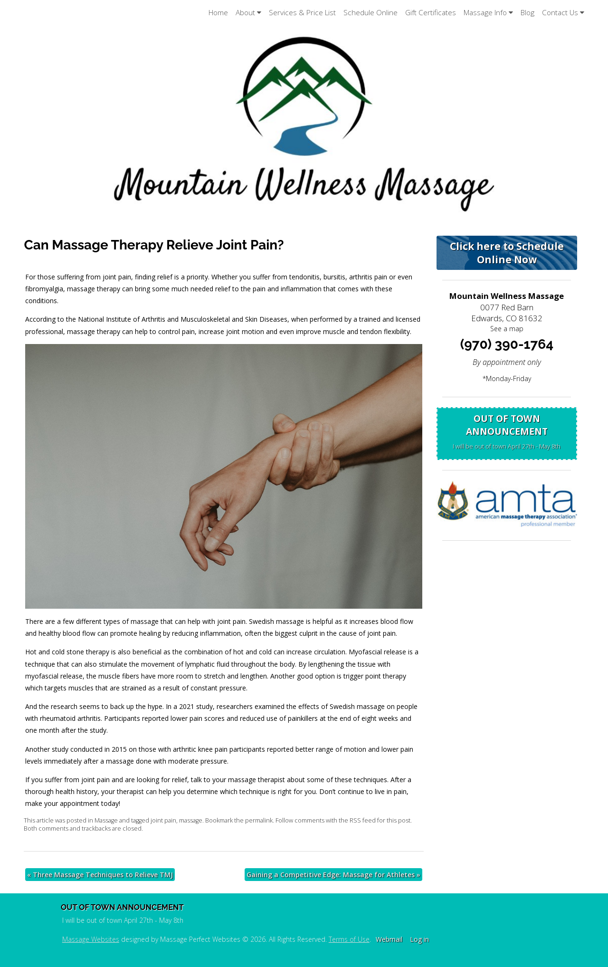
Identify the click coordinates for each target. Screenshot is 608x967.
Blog (527, 13)
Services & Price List (302, 13)
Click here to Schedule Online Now (507, 252)
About (248, 13)
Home (218, 13)
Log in (419, 939)
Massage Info (488, 13)
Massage (106, 820)
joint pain (163, 820)
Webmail (389, 939)
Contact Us (563, 13)
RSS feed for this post (380, 820)
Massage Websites (90, 939)
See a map (506, 328)
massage (190, 820)
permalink (259, 820)
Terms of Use (349, 939)
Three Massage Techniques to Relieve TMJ (100, 874)
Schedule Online (370, 13)
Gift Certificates (430, 13)
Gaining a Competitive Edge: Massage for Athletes (333, 874)
